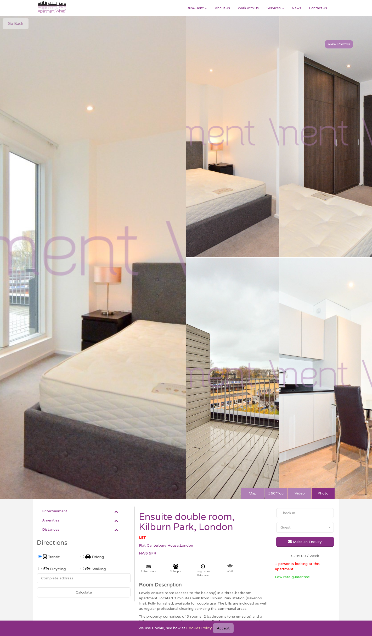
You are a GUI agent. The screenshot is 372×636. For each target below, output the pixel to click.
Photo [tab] (323, 493)
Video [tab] (300, 493)
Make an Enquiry (305, 542)
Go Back (15, 23)
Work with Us (248, 8)
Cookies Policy (199, 628)
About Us (222, 8)
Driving (94, 556)
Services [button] (275, 8)
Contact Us (318, 8)
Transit (51, 556)
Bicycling (54, 568)
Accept (223, 628)
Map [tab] (253, 493)
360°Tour (276, 493)
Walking (95, 568)
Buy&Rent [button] (197, 8)
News (296, 8)
